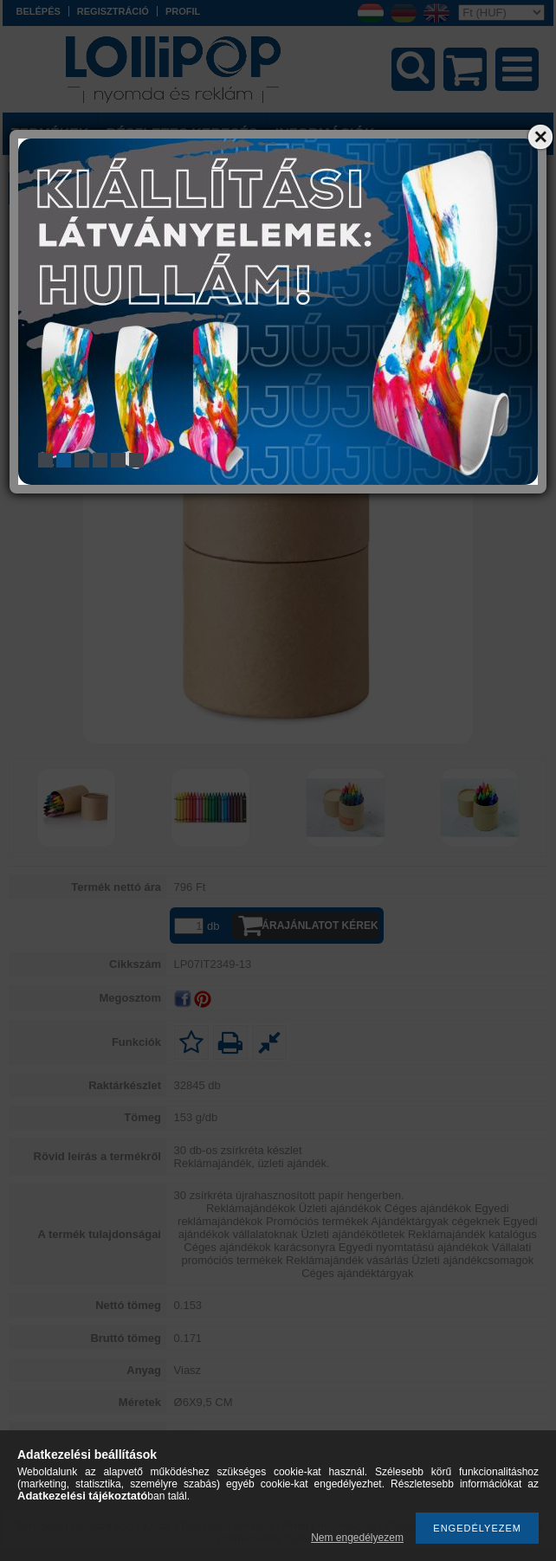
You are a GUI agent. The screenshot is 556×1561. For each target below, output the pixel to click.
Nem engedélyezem (357, 1538)
